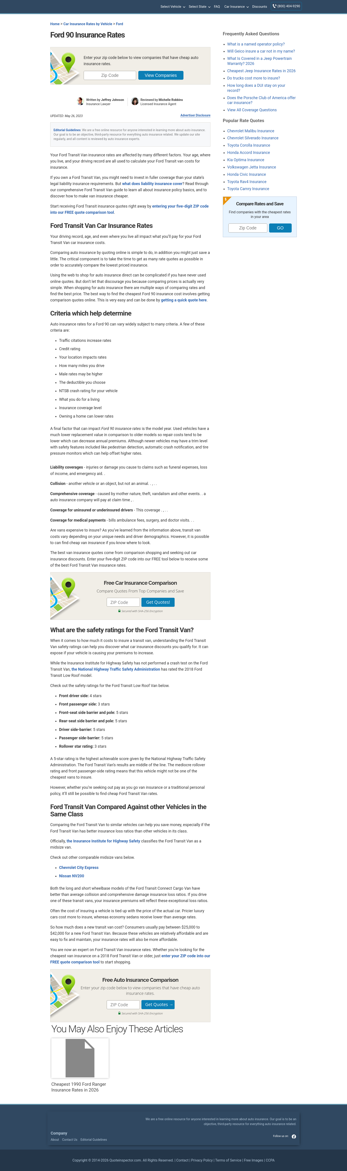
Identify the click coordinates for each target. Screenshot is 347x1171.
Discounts (259, 7)
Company (59, 1133)
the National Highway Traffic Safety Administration (115, 669)
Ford (119, 24)
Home (55, 24)
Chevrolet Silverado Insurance (252, 138)
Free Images (253, 1160)
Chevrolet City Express (78, 867)
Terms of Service (228, 1160)
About (55, 1139)
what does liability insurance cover (152, 184)
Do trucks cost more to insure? (253, 78)
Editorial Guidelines (67, 130)
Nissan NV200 (71, 876)
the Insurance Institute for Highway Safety (103, 841)
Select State (199, 7)
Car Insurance (236, 7)
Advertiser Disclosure (195, 115)
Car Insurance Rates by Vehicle (87, 24)
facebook (293, 1136)
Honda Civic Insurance (246, 174)
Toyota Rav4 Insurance (246, 182)
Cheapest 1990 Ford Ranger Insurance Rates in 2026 (80, 1065)
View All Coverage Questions (252, 110)
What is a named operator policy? (256, 44)
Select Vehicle (172, 7)
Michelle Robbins (171, 100)
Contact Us (69, 1139)
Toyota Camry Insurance (248, 189)
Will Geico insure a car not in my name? (261, 51)
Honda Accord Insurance (248, 152)
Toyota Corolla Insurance (248, 145)
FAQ (217, 7)
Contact (182, 1160)
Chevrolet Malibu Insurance (250, 131)
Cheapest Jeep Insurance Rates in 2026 (261, 71)
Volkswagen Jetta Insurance (251, 167)
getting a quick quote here (184, 300)
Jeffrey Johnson (112, 100)
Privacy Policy (202, 1160)
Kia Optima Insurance (245, 160)
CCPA (270, 1160)
